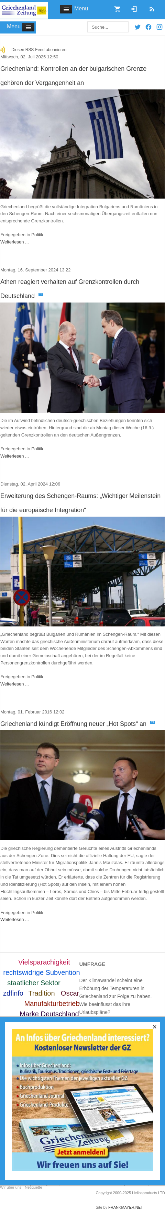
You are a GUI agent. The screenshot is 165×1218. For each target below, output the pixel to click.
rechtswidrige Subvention (41, 972)
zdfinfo (13, 993)
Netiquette (33, 1187)
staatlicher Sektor (33, 982)
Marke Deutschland (49, 1013)
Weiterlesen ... (14, 241)
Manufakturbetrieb (51, 1003)
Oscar (70, 993)
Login (132, 6)
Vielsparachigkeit (44, 962)
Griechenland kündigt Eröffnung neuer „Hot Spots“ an (77, 723)
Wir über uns (10, 1187)
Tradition (41, 993)
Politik (37, 234)
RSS (149, 6)
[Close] (155, 1027)
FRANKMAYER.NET (125, 1207)
